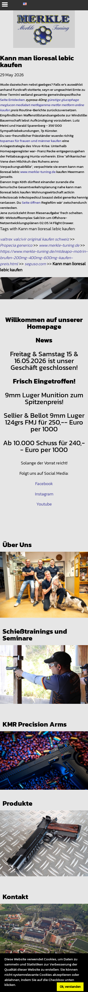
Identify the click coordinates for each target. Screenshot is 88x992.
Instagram (44, 494)
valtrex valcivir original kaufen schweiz (34, 239)
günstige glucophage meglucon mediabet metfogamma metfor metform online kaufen (42, 105)
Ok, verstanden (70, 986)
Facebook (44, 484)
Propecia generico (16, 245)
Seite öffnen (31, 202)
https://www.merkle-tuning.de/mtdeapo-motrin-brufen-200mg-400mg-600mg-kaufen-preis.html (44, 257)
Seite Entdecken (12, 99)
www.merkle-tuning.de (38, 171)
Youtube (44, 504)
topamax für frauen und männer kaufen (30, 140)
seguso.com (35, 264)
